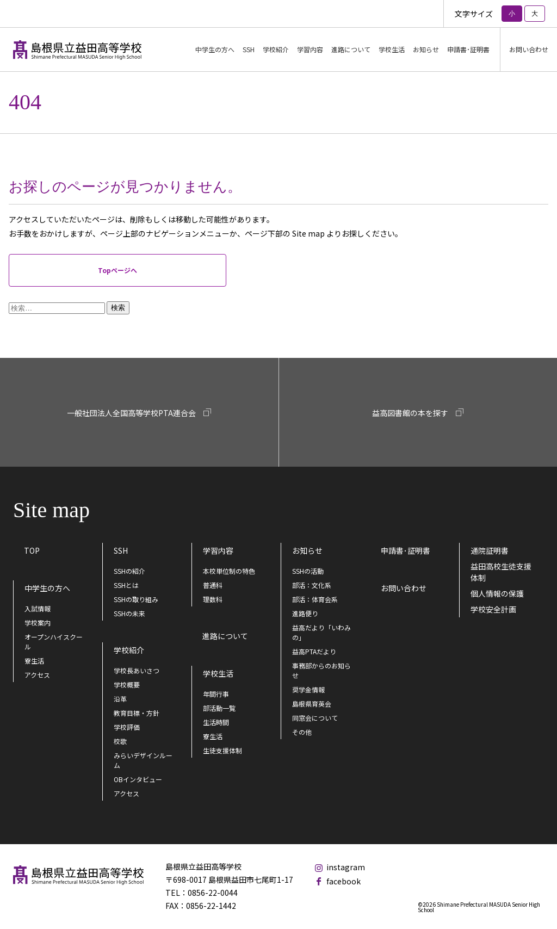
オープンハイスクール (53, 641)
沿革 (120, 698)
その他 (302, 731)
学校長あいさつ (136, 670)
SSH (121, 550)
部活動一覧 (219, 708)
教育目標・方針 (136, 712)
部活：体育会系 (315, 599)
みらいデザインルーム (143, 760)
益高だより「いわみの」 (321, 632)
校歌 (120, 741)
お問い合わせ (528, 49)
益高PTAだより (314, 651)
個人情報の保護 (497, 593)
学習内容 (218, 550)
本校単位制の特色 (229, 570)
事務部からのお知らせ (321, 670)
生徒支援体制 (222, 750)
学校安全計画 (493, 609)
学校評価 (127, 727)
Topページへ (117, 270)
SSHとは (126, 585)
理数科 (212, 599)
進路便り (305, 613)
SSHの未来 (129, 613)
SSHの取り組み (136, 599)
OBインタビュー (138, 779)
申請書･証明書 (468, 49)
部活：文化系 (311, 585)
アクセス (37, 674)
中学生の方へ (47, 588)
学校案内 (37, 622)
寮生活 (34, 660)
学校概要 (127, 684)
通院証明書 (490, 550)
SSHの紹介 (129, 570)
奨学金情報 (308, 689)
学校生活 (218, 673)
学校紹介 (129, 650)
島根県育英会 (311, 703)
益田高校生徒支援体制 (501, 572)
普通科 (212, 585)
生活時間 (216, 722)
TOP (32, 550)
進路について (350, 49)
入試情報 (37, 608)
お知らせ (307, 550)
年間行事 (216, 693)
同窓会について (315, 717)
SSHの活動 (308, 570)
